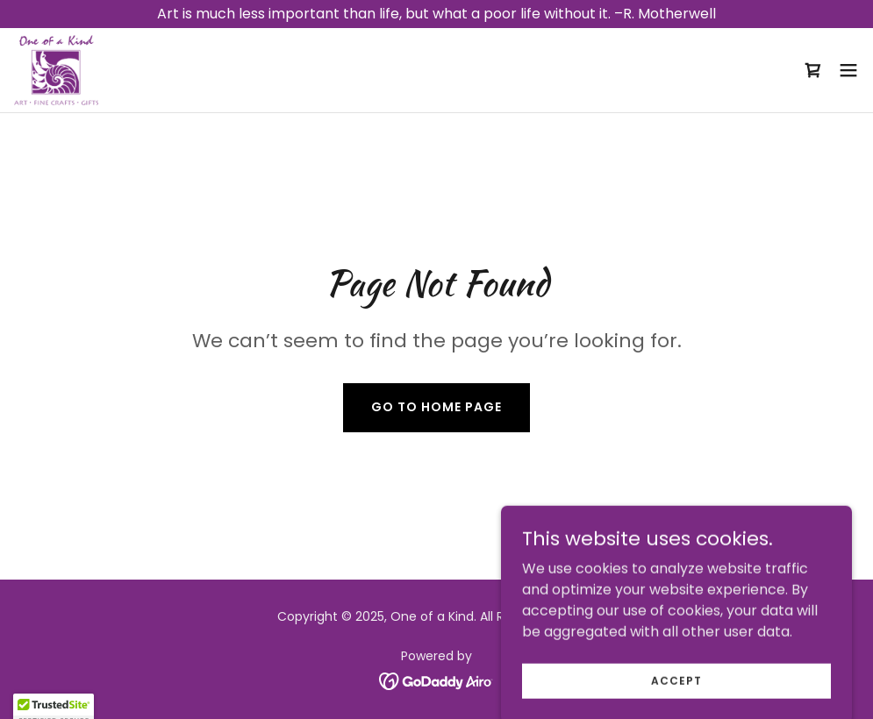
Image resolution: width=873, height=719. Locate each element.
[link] (56, 70)
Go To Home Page (436, 407)
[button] (848, 70)
